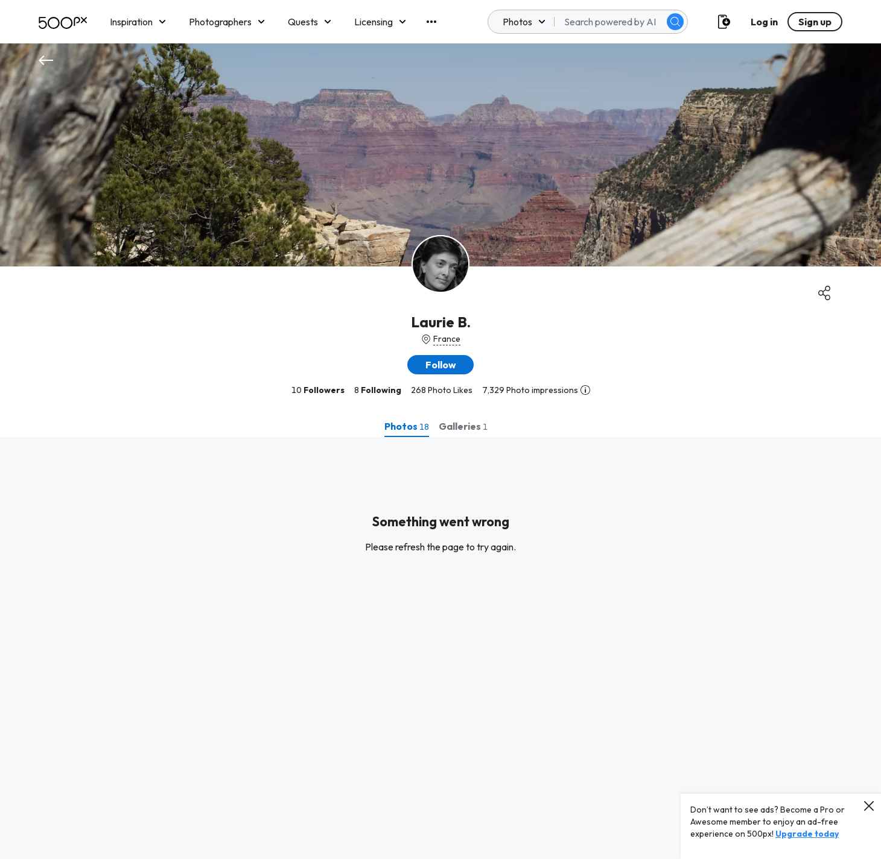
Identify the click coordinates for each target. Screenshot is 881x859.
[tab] (407, 426)
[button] (440, 364)
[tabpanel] (440, 648)
